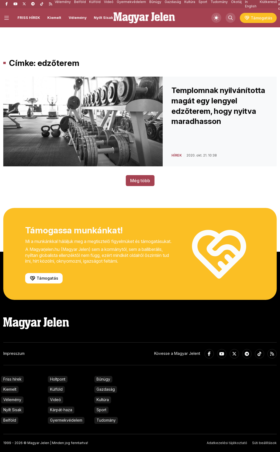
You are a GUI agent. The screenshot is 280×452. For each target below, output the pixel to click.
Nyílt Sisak (103, 17)
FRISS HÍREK (29, 17)
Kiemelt (54, 17)
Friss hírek (12, 379)
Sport (101, 409)
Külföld (56, 389)
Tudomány (106, 420)
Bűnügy (103, 379)
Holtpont (57, 379)
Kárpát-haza (61, 409)
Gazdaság (106, 389)
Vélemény (78, 17)
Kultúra (103, 399)
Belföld (9, 420)
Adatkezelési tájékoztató (227, 443)
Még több (140, 180)
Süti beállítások (264, 443)
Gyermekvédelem (66, 420)
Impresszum (14, 353)
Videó (55, 399)
